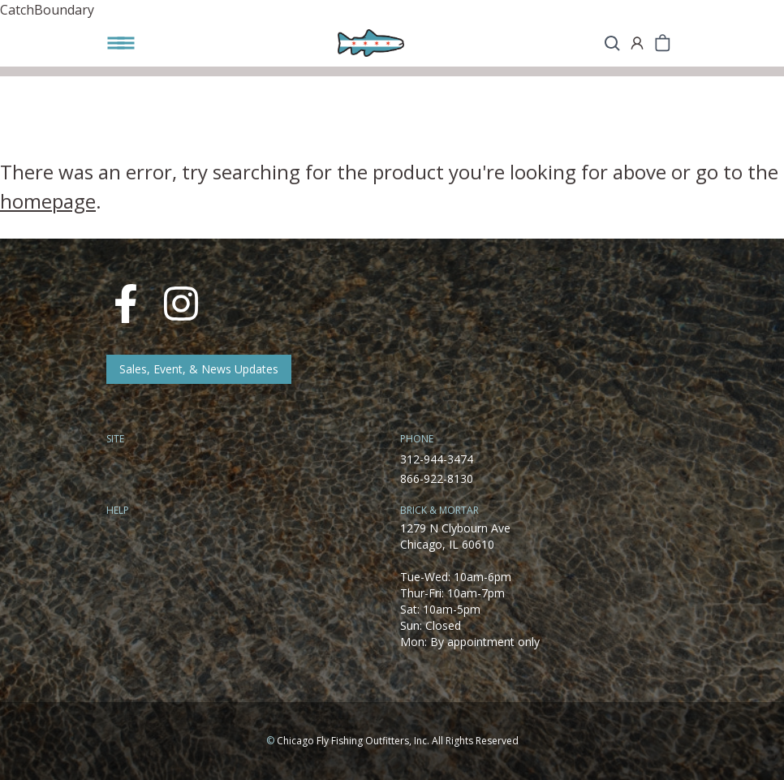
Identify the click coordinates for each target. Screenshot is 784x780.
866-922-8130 (436, 478)
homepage (48, 200)
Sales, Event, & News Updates (198, 369)
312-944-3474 (436, 459)
